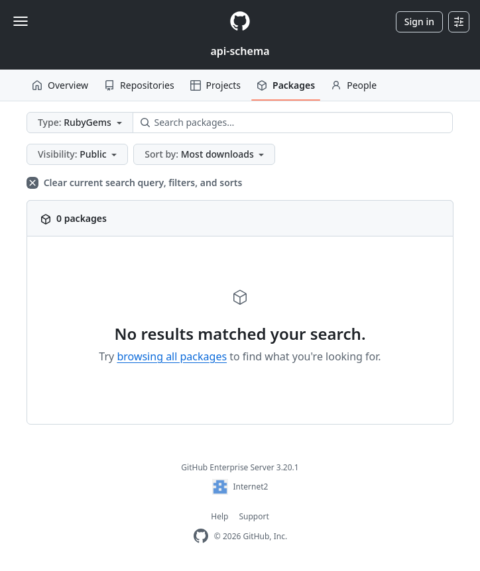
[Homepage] (240, 21)
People (354, 85)
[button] (80, 122)
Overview (60, 85)
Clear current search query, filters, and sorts (134, 182)
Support (254, 516)
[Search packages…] (293, 122)
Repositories (139, 85)
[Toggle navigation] (20, 21)
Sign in (419, 21)
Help (219, 516)
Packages (286, 85)
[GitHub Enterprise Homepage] (201, 536)
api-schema (239, 51)
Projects (215, 85)
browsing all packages (172, 356)
